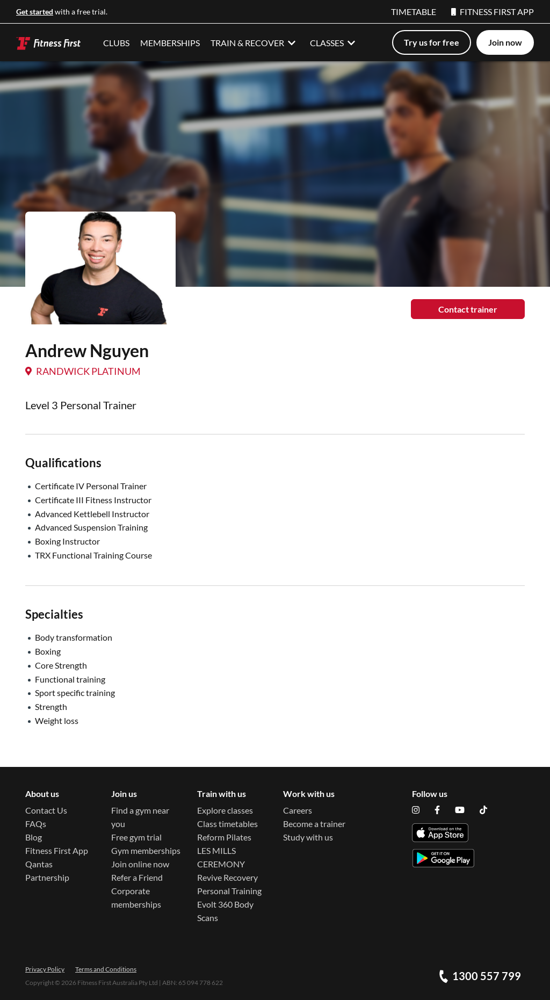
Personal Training (229, 891)
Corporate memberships (136, 897)
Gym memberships (145, 850)
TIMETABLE (413, 11)
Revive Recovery (227, 877)
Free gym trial (136, 837)
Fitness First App (56, 850)
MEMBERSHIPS (170, 43)
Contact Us (46, 810)
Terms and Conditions (105, 969)
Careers (297, 810)
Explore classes (225, 810)
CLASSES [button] (334, 42)
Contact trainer (467, 309)
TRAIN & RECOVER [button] (255, 42)
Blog (33, 837)
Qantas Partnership (47, 870)
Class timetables (227, 823)
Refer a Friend (137, 877)
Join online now (140, 864)
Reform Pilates (224, 837)
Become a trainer (314, 823)
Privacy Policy (44, 969)
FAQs (35, 823)
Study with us (308, 837)
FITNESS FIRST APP (492, 11)
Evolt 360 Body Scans (225, 911)
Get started (34, 11)
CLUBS (116, 43)
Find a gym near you (140, 817)
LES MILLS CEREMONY (221, 857)
